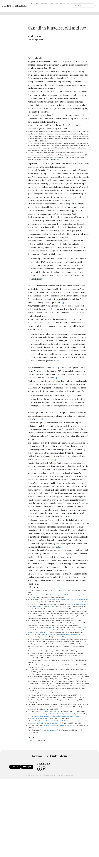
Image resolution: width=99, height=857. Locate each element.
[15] (56, 459)
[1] (80, 98)
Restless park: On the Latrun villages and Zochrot (57, 714)
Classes (56, 4)
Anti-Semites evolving (62, 590)
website (48, 627)
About (38, 4)
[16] (85, 483)
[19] (84, 530)
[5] (69, 200)
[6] (84, 224)
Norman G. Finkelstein (14, 5)
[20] (59, 547)
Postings (44, 4)
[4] (58, 159)
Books (51, 4)
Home (33, 4)
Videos (62, 4)
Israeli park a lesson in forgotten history (58, 725)
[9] (63, 302)
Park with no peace (52, 711)
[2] (45, 141)
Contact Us (68, 5)
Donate (15, 766)
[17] (84, 500)
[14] (41, 419)
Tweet (30, 740)
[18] (69, 516)
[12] (55, 377)
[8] (42, 279)
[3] (37, 148)
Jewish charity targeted (49, 730)
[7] (70, 237)
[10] (58, 360)
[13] (83, 405)
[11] (43, 374)
